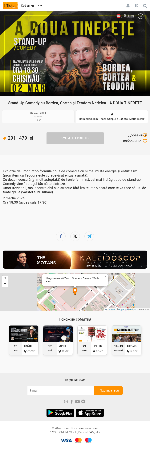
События (27, 5)
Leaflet (110, 309)
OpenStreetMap (127, 309)
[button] (75, 292)
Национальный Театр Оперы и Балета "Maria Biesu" (112, 118)
